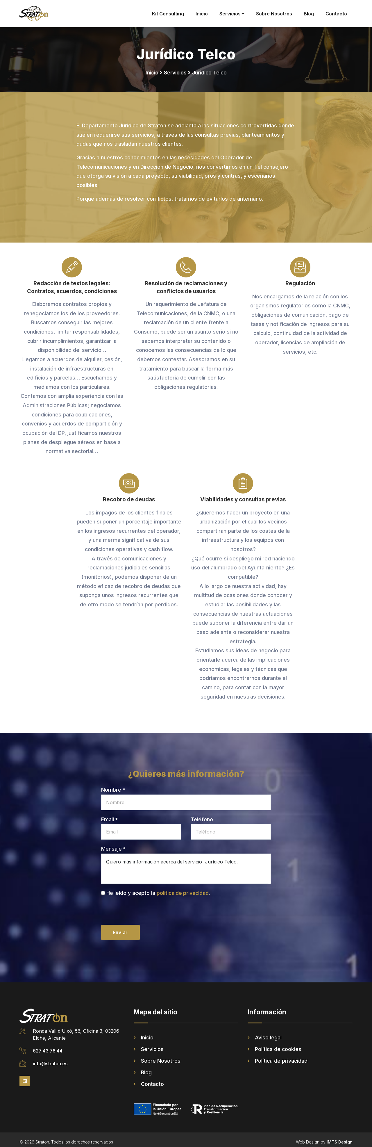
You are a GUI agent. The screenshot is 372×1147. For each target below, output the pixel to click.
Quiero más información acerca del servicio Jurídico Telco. (186, 864)
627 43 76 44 (47, 1046)
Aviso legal (268, 1033)
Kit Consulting (168, 14)
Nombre (113, 785)
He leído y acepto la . (158, 888)
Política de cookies (278, 1045)
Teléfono (202, 814)
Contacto (336, 14)
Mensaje (113, 844)
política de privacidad (183, 888)
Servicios (231, 14)
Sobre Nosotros (274, 14)
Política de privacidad (281, 1056)
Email (109, 814)
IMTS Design (340, 1137)
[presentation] (145, 908)
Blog (309, 14)
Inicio (202, 14)
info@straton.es (50, 1059)
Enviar (121, 928)
